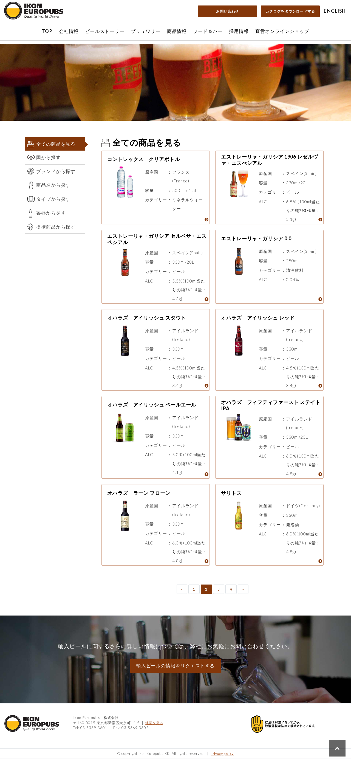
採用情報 (239, 31)
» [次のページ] (243, 593)
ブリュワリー (145, 31)
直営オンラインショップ (282, 31)
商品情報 (177, 31)
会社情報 (69, 31)
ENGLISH (335, 11)
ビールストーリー (104, 31)
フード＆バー (207, 31)
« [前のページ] (182, 593)
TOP (47, 31)
